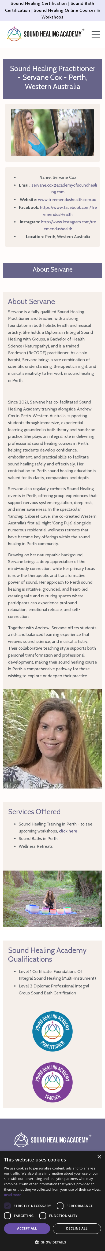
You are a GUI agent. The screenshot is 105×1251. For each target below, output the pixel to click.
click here (68, 831)
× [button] (99, 1157)
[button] (52, 1242)
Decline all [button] (77, 1228)
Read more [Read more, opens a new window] (12, 1195)
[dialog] (52, 1201)
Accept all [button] (27, 1228)
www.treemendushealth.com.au (67, 199)
